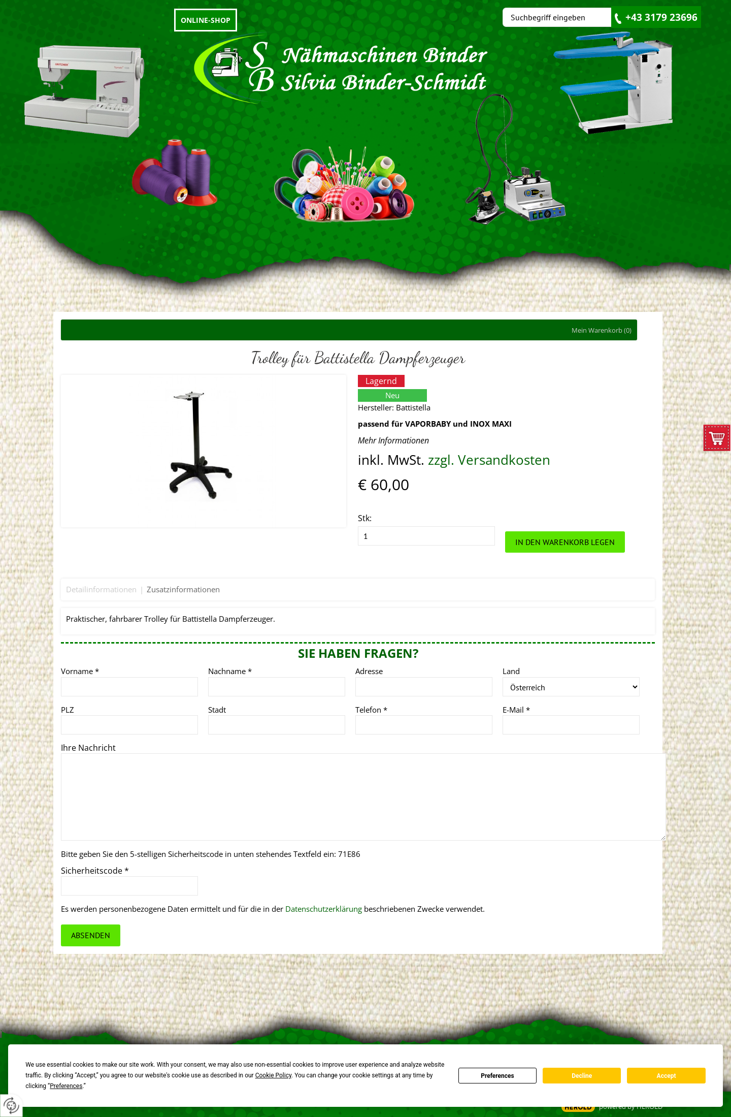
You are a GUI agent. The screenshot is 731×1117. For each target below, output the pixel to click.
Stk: (365, 518)
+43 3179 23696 (661, 17)
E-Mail (516, 710)
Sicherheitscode (95, 870)
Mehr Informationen (393, 440)
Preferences (497, 1075)
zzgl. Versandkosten (489, 460)
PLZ (67, 710)
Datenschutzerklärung (323, 909)
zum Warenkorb (717, 440)
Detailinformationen (101, 589)
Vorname (80, 671)
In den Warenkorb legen (565, 542)
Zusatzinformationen (183, 589)
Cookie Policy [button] (273, 1075)
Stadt (217, 710)
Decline (582, 1075)
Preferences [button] (66, 1086)
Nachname (230, 671)
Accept (666, 1075)
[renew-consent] (11, 1105)
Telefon (371, 710)
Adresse (369, 671)
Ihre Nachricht (88, 747)
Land (511, 671)
